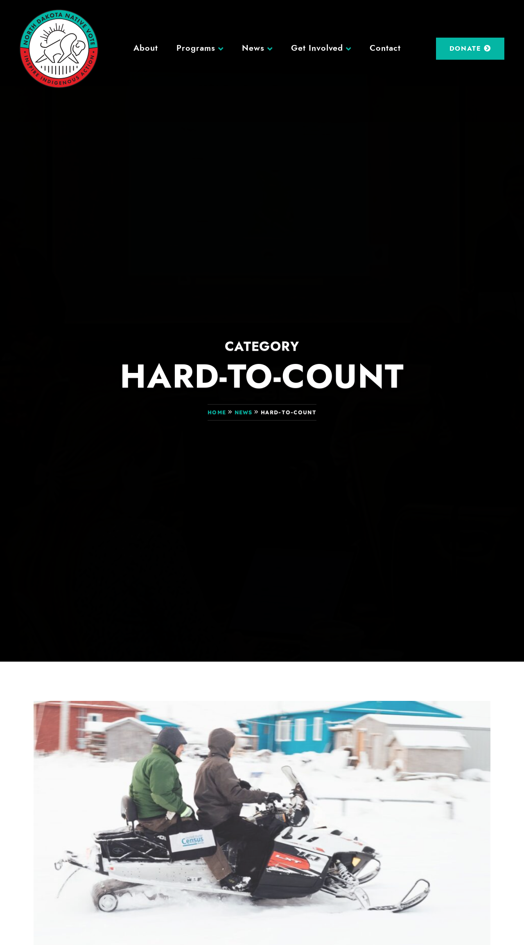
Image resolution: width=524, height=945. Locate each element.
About (145, 48)
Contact (385, 48)
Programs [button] (195, 48)
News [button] (253, 48)
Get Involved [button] (317, 48)
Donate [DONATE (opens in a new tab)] (470, 48)
